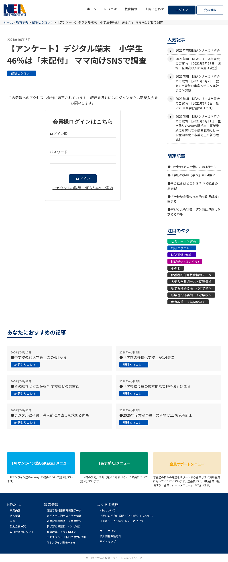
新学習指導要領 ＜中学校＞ (191, 288)
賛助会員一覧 (18, 526)
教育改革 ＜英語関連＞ (188, 302)
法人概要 (15, 515)
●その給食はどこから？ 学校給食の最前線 (45, 386)
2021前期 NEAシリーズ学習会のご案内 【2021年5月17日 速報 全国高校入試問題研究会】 (198, 63)
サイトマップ (108, 541)
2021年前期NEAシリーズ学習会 (197, 50)
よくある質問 (107, 504)
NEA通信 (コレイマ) (185, 261)
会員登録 (210, 10)
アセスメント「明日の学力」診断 (67, 537)
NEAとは (110, 9)
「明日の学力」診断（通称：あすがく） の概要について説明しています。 (114, 477)
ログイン (181, 10)
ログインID (58, 134)
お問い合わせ (154, 9)
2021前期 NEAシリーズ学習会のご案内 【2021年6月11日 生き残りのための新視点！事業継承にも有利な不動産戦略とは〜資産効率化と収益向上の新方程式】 (198, 128)
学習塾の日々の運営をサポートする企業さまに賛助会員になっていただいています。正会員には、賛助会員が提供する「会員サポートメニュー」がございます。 (187, 479)
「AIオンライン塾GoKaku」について (122, 521)
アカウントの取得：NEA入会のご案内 (83, 188)
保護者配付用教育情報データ (191, 275)
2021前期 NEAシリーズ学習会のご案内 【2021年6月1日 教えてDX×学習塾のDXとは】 (197, 103)
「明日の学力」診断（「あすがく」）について (126, 515)
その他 (175, 268)
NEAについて (107, 510)
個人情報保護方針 (110, 536)
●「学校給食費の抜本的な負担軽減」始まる (155, 386)
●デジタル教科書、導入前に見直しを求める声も (50, 415)
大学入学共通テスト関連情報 (191, 281)
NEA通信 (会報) (182, 254)
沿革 (12, 521)
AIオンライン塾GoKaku (61, 542)
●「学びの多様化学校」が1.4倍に (191, 175)
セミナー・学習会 (183, 241)
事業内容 (15, 510)
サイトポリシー (109, 531)
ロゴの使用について (22, 532)
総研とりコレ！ (22, 73)
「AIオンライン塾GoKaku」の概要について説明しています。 (41, 477)
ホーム (91, 9)
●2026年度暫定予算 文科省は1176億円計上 (155, 415)
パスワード (58, 152)
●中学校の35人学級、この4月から (191, 166)
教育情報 (131, 9)
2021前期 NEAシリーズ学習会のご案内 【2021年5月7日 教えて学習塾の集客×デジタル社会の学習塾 (197, 83)
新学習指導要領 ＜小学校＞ (191, 295)
